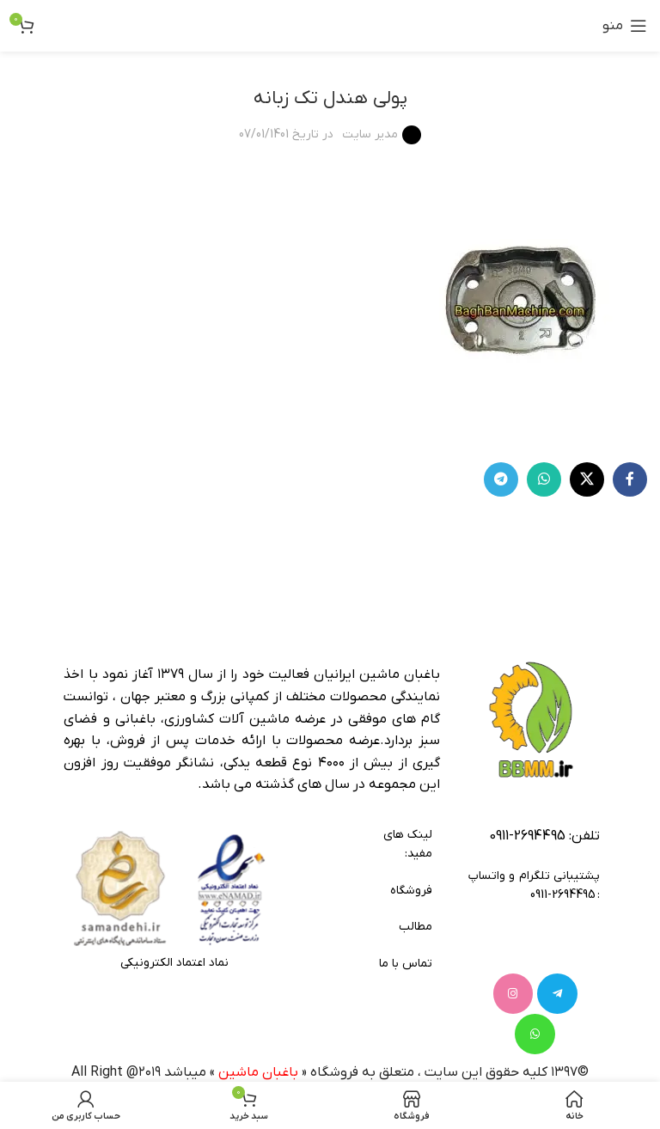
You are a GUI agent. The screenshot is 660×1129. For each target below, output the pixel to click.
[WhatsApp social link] (544, 479)
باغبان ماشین (258, 1025)
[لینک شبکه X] (587, 479)
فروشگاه (410, 890)
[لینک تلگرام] (501, 479)
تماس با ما (405, 963)
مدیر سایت (370, 134)
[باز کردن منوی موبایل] (625, 26)
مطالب (415, 926)
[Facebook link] (630, 479)
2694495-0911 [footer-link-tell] (527, 836)
